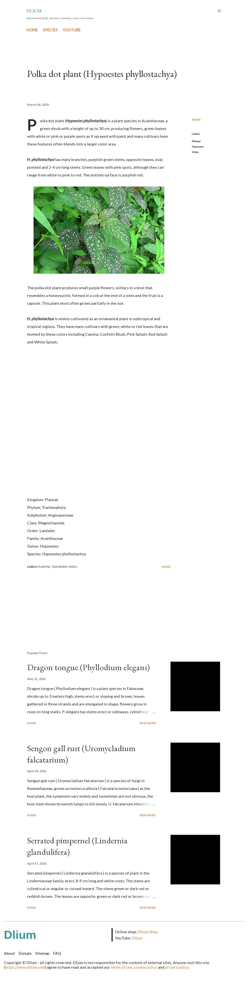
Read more (148, 723)
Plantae (196, 141)
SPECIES (50, 30)
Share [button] (196, 119)
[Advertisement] (92, 603)
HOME (32, 30)
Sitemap (42, 953)
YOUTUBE (72, 30)
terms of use (121, 967)
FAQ (57, 953)
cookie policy (145, 967)
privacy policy (177, 967)
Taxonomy (198, 146)
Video (195, 152)
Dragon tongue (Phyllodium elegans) (88, 667)
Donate (25, 953)
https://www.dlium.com (25, 967)
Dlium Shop (148, 931)
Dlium (34, 11)
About (9, 953)
